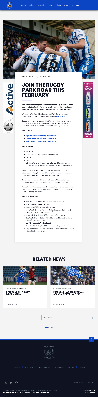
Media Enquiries (44, 367)
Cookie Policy (30, 393)
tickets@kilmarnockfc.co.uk (56, 173)
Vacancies (29, 367)
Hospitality (41, 5)
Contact (90, 383)
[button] (91, 318)
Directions (75, 5)
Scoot (92, 393)
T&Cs (49, 180)
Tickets (31, 5)
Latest (23, 5)
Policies (82, 367)
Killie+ (51, 5)
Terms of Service (18, 393)
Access (71, 367)
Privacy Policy (78, 383)
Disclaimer (7, 393)
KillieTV (58, 5)
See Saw (92, 390)
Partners (16, 367)
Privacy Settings (42, 393)
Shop (66, 5)
